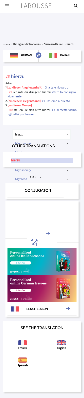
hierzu (15, 160)
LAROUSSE (31, 6)
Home (6, 44)
